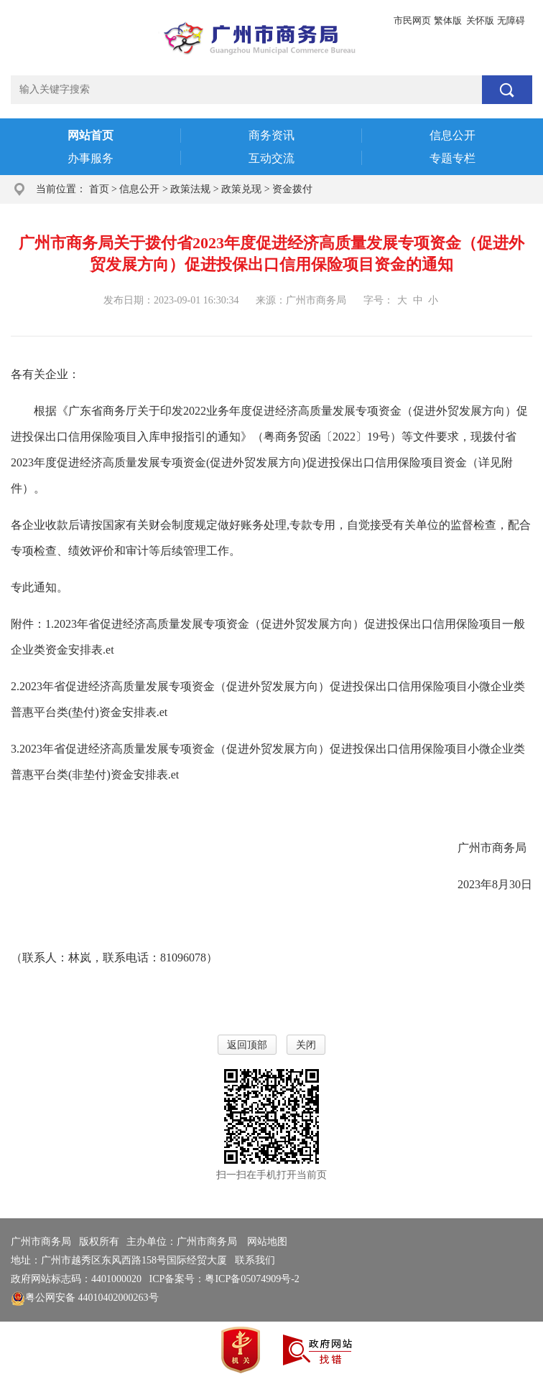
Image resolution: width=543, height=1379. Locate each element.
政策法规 (190, 189)
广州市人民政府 (46, 20)
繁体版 (448, 20)
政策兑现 (241, 189)
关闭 (306, 1045)
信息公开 (139, 189)
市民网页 (412, 20)
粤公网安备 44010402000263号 (85, 1297)
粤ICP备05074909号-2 (252, 1279)
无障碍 (511, 20)
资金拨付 (292, 189)
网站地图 (267, 1241)
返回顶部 (247, 1045)
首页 (99, 189)
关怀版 (480, 20)
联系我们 (255, 1260)
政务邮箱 (109, 20)
